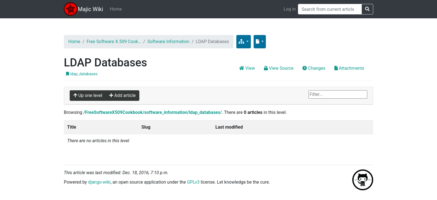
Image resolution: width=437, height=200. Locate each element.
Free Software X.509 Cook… (114, 41)
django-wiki (99, 182)
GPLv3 (193, 182)
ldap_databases (82, 74)
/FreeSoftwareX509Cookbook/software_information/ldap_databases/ (152, 112)
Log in (290, 9)
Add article (122, 95)
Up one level (87, 95)
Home (116, 9)
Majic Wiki (90, 9)
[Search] (330, 9)
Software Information (168, 41)
